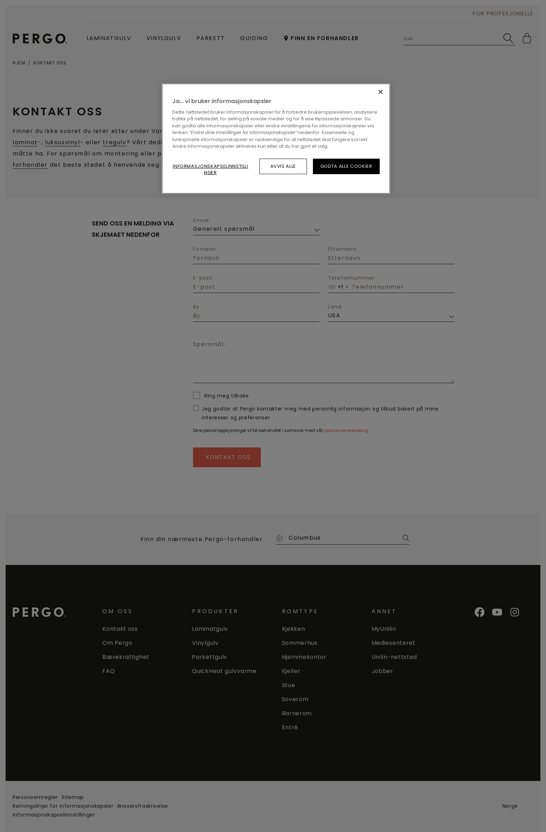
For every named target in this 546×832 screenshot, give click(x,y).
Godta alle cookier (346, 166)
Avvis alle (283, 166)
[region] (276, 138)
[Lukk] (380, 92)
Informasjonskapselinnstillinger (210, 169)
